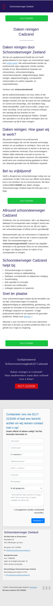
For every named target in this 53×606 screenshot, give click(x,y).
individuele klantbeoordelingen (17, 575)
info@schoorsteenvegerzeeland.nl (18, 550)
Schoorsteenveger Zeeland (21, 6)
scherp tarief (12, 63)
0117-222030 (26, 18)
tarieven (27, 316)
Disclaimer (33, 587)
